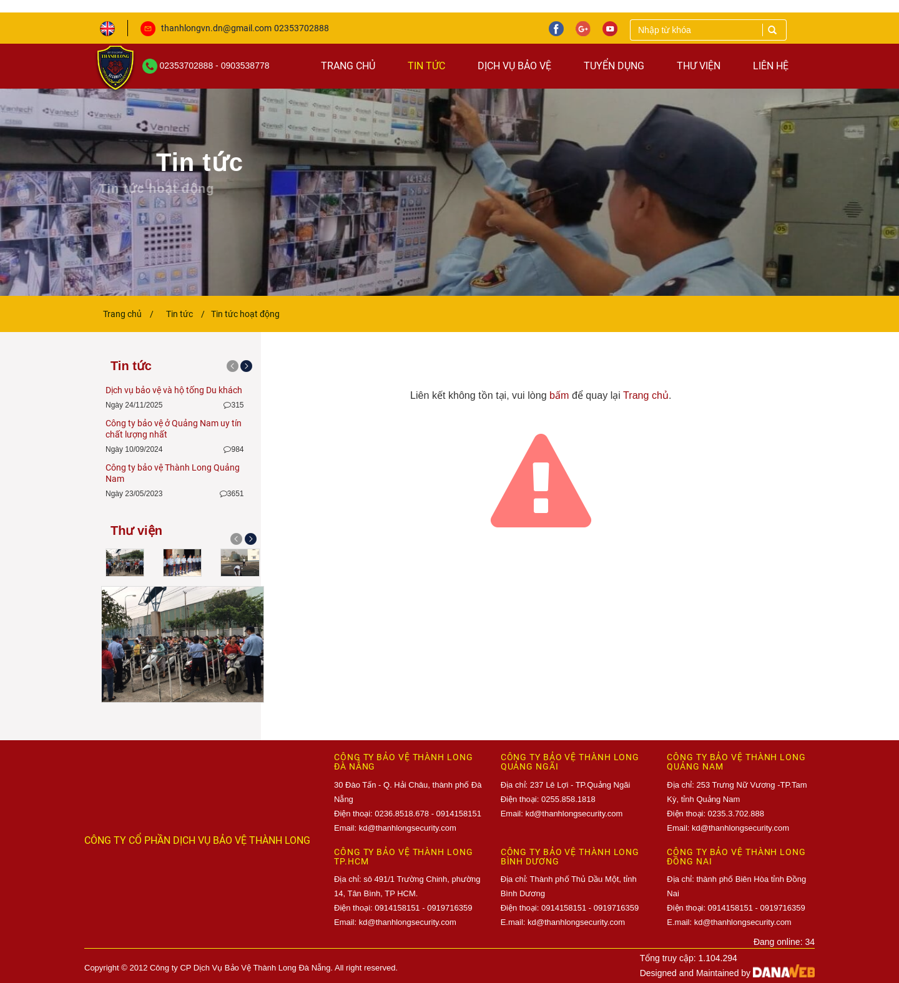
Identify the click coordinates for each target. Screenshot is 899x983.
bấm (559, 395)
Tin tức (185, 314)
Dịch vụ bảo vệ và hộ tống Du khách (174, 390)
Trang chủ (128, 314)
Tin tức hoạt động (245, 314)
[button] (233, 544)
